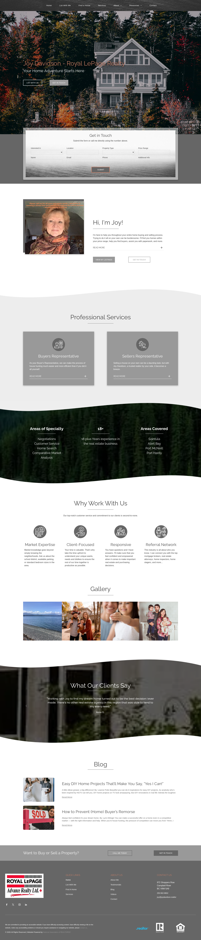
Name (33, 157)
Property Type (108, 148)
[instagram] (19, 905)
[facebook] (6, 905)
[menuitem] (49, 5)
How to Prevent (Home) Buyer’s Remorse (98, 811)
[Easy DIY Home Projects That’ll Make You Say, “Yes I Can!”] (38, 790)
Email (69, 157)
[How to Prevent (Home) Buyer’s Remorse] (38, 818)
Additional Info (144, 157)
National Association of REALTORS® (57, 932)
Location (70, 148)
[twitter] (13, 905)
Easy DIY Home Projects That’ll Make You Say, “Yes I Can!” (112, 783)
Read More (67, 797)
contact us (83, 928)
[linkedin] (25, 905)
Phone (105, 157)
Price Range (143, 148)
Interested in (36, 148)
